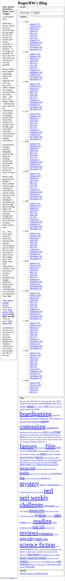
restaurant (47, 527)
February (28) (35, 56)
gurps (43, 453)
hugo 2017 (40, 460)
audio (46, 406)
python (40, 515)
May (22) (33, 392)
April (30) (34, 61)
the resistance (44, 555)
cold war (35, 421)
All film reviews (41, 573)
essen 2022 (44, 439)
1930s (24, 401)
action (29, 403)
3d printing (23, 403)
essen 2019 (37, 439)
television (34, 554)
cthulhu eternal (23, 434)
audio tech (51, 406)
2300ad (58, 401)
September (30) (36, 72)
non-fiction (53, 485)
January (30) (35, 383)
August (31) (35, 100)
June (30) (33, 65)
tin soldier (50, 558)
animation (23, 407)
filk (44, 448)
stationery (34, 551)
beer (37, 409)
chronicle (51, 418)
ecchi (34, 437)
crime (50, 432)
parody (35, 492)
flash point (32, 451)
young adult (29, 567)
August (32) (35, 40)
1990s (46, 401)
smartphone (54, 549)
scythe (57, 546)
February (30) (35, 26)
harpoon (58, 454)
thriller (43, 557)
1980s (43, 401)
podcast (58, 506)
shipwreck (41, 549)
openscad (27, 492)
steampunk (40, 551)
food (47, 451)
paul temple (40, 492)
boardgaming (36, 413)
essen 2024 (56, 439)
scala (45, 539)
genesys (22, 454)
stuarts (44, 551)
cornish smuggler (24, 432)
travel (30, 561)
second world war (27, 549)
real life (38, 527)
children (42, 418)
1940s (28, 401)
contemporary (52, 428)
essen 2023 (50, 439)
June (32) (33, 35)
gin (36, 454)
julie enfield (47, 469)
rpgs (23, 538)
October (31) (35, 45)
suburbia (49, 551)
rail (52, 516)
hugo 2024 (44, 462)
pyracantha (31, 516)
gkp (38, 454)
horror (39, 457)
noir (46, 485)
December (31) (36, 49)
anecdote (59, 403)
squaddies (28, 551)
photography (49, 506)
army (36, 406)
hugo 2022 (32, 462)
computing (33, 426)
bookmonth (26, 418)
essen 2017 (25, 439)
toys (57, 558)
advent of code (37, 403)
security (37, 549)
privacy (57, 511)
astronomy (40, 406)
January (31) (35, 84)
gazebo (57, 451)
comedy (44, 421)
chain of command (34, 418)
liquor (48, 473)
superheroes (55, 551)
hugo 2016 (33, 460)
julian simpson (39, 469)
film (50, 446)
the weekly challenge (54, 555)
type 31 (38, 561)
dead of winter (35, 434)
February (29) (35, 86)
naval (42, 485)
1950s (32, 401)
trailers (24, 561)
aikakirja (54, 403)
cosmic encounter (33, 432)
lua (22, 477)
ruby (31, 538)
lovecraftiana (56, 473)
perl (48, 490)
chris (47, 418)
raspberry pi (30, 522)
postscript (37, 510)
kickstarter (53, 469)
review (52, 527)
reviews (5, 305)
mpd (39, 478)
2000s (50, 401)
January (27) (35, 24)
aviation (57, 406)
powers (47, 511)
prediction (51, 511)
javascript (27, 468)
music (49, 478)
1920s (21, 401)
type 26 (34, 561)
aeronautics (47, 403)
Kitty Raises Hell (7, 322)
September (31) (36, 42)
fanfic (43, 441)
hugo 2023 (38, 462)
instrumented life (52, 465)
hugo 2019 (53, 460)
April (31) (34, 31)
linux (45, 474)
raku (57, 515)
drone (30, 437)
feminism (40, 448)
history (32, 457)
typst (47, 561)
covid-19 (45, 432)
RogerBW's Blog (32, 3)
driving (27, 437)
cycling (29, 434)
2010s (53, 401)
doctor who (48, 434)
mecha (26, 478)
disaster (42, 434)
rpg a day (56, 534)
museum (44, 478)
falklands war (34, 441)
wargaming (25, 564)
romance (46, 533)
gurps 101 (49, 454)
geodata (32, 454)
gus (54, 454)
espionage (49, 437)
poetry (21, 511)
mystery (29, 483)
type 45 (42, 561)
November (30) (36, 47)
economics (38, 437)
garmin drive (52, 451)
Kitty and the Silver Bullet (8, 312)
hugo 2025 (50, 462)
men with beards (33, 478)
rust (38, 538)
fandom (40, 441)
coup (39, 432)
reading (5, 303)
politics (25, 511)
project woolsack (24, 516)
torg (54, 558)
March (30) (34, 238)
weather (32, 564)
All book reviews (27, 573)
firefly (58, 447)
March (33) (34, 29)
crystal (57, 431)
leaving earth (40, 473)
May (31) (33, 33)
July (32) (33, 38)
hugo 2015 (26, 460)
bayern (33, 409)
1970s (39, 401)
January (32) (35, 54)
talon (26, 555)
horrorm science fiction (49, 457)
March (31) (34, 58)
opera (31, 492)
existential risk (26, 441)
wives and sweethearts (40, 564)
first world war (23, 451)
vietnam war (53, 561)
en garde (44, 437)
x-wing (22, 567)
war (59, 561)
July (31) (33, 68)
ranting (23, 522)
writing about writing (54, 564)
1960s (36, 401)
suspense (22, 555)
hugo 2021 (26, 462)
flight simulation (41, 451)
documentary (57, 434)
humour (33, 465)
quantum (49, 516)
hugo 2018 (47, 460)
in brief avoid (41, 464)
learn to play (33, 473)
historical (24, 457)
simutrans (47, 549)
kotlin (24, 472)
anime (30, 406)
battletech (27, 409)
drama (22, 437)
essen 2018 (31, 439)
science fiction (37, 544)
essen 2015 (55, 437)
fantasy (10, 300)
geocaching (27, 454)
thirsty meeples (29, 557)
